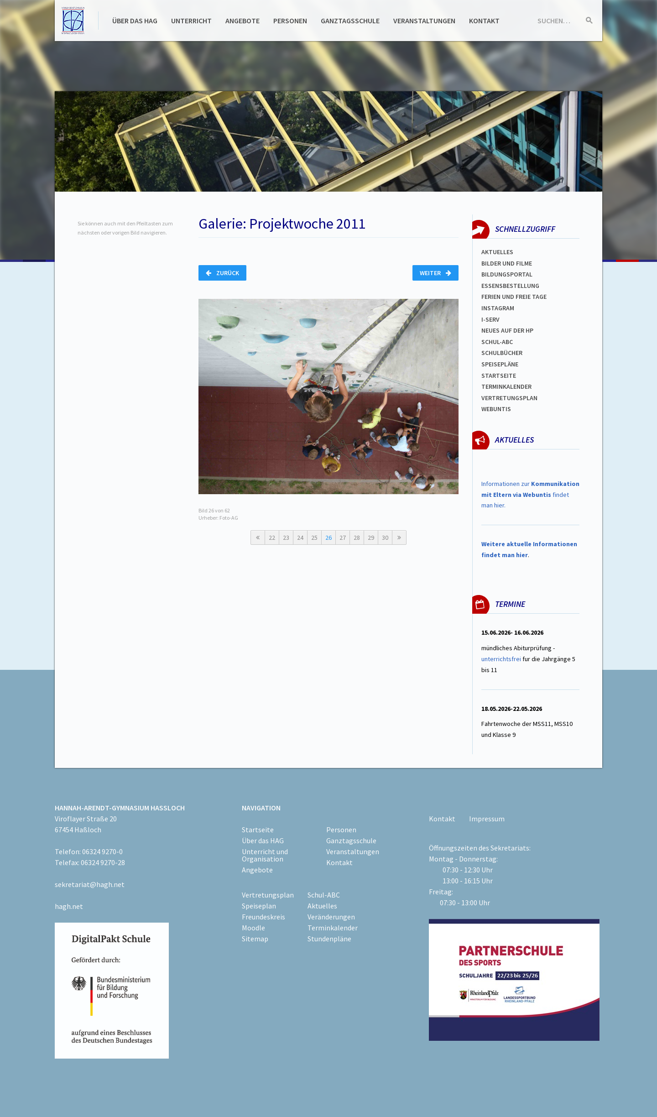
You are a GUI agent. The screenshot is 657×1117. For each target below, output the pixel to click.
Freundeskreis (263, 916)
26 (328, 537)
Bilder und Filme (506, 263)
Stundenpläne (329, 938)
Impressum (487, 818)
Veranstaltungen (424, 20)
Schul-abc (497, 342)
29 (371, 537)
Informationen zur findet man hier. (530, 495)
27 (342, 537)
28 (357, 537)
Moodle (253, 927)
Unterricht (191, 20)
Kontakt (484, 20)
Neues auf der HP (507, 330)
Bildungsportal (506, 274)
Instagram (497, 308)
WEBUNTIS (496, 409)
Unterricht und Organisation (265, 855)
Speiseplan (259, 905)
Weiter (435, 273)
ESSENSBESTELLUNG (510, 286)
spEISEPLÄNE (499, 364)
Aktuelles (497, 252)
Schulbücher (501, 353)
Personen (290, 20)
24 (300, 537)
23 (286, 537)
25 (314, 537)
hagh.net (69, 906)
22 (272, 537)
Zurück (222, 273)
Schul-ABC (324, 894)
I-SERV (490, 319)
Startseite (498, 375)
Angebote (242, 20)
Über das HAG (134, 20)
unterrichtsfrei (501, 659)
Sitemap (255, 938)
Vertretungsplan (509, 398)
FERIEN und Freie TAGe (514, 296)
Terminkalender (506, 386)
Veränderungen (331, 916)
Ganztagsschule (350, 20)
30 (385, 537)
